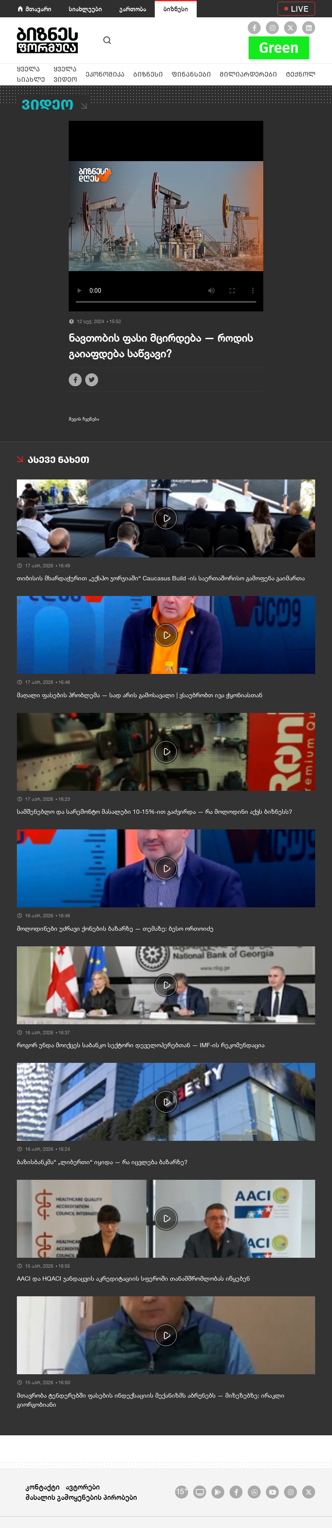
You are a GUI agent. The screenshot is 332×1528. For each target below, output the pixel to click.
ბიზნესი (175, 9)
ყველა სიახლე (31, 74)
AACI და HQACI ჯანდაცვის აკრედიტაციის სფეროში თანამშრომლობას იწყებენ (133, 1278)
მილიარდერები (248, 74)
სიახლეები (85, 9)
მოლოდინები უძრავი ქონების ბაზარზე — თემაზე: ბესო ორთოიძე (115, 928)
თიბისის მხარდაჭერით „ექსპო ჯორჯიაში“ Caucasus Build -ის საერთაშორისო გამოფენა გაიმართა (161, 578)
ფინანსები (191, 74)
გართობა (132, 9)
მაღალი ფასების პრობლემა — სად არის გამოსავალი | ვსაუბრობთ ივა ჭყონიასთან (139, 695)
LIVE (300, 8)
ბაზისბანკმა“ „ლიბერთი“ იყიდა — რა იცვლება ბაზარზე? (102, 1162)
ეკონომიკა (105, 74)
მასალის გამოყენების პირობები (81, 1497)
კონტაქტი (43, 1487)
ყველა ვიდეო (65, 74)
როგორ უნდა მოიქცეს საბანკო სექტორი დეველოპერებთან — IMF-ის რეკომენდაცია (141, 1045)
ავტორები (83, 1487)
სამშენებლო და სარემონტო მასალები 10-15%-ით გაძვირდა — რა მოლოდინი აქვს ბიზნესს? (154, 811)
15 (182, 1491)
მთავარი (38, 9)
